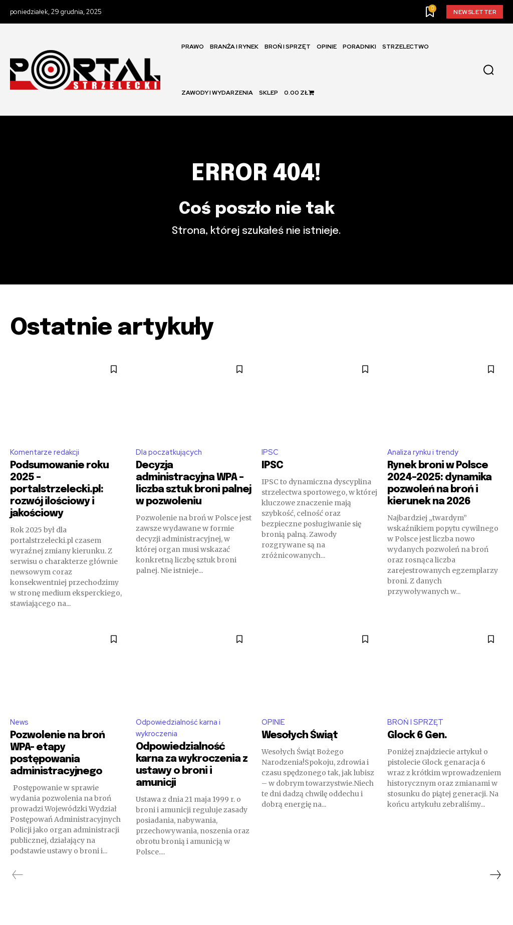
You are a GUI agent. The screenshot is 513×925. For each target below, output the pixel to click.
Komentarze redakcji (47, 461)
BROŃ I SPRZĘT (416, 732)
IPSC (270, 461)
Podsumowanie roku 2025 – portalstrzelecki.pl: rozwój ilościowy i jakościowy (59, 500)
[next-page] (495, 887)
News (20, 732)
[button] (488, 70)
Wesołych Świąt (300, 747)
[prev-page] (18, 887)
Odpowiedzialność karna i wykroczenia (181, 739)
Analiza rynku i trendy (425, 461)
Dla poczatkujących (171, 461)
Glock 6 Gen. (417, 747)
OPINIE (274, 732)
